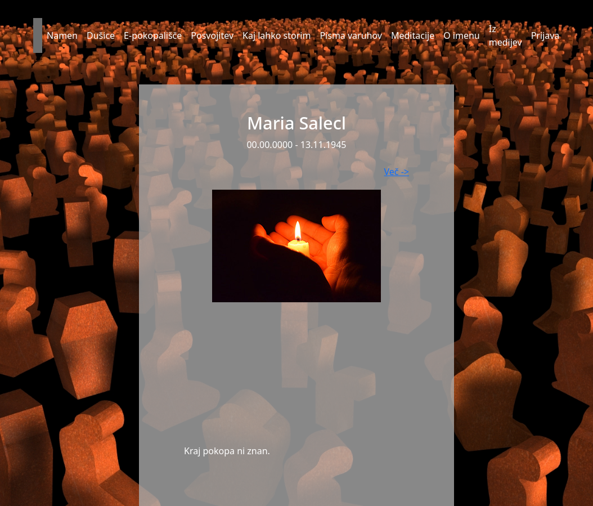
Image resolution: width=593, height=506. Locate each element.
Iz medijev (505, 35)
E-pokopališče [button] (153, 35)
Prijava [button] (545, 35)
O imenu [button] (461, 35)
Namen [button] (62, 35)
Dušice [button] (101, 35)
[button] (37, 35)
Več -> (396, 171)
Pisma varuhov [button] (351, 35)
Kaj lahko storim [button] (276, 35)
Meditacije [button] (412, 35)
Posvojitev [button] (212, 35)
